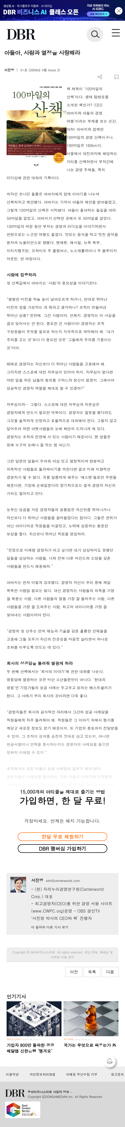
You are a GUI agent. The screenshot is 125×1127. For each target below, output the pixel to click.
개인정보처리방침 (42, 1074)
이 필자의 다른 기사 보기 (49, 927)
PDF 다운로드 (108, 77)
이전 (74, 972)
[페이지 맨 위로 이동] (111, 1063)
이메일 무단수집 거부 (81, 1074)
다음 (110, 972)
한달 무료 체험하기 (62, 836)
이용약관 (12, 1074)
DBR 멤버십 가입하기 (62, 848)
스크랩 (116, 77)
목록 (92, 972)
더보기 (100, 77)
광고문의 (117, 1074)
